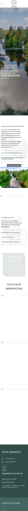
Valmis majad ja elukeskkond (12, 126)
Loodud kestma (7, 237)
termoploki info (5, 227)
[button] (14, 126)
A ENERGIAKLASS (7, 218)
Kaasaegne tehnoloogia (10, 232)
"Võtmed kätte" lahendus (11, 242)
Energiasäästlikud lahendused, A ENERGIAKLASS (13, 158)
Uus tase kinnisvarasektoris (12, 153)
